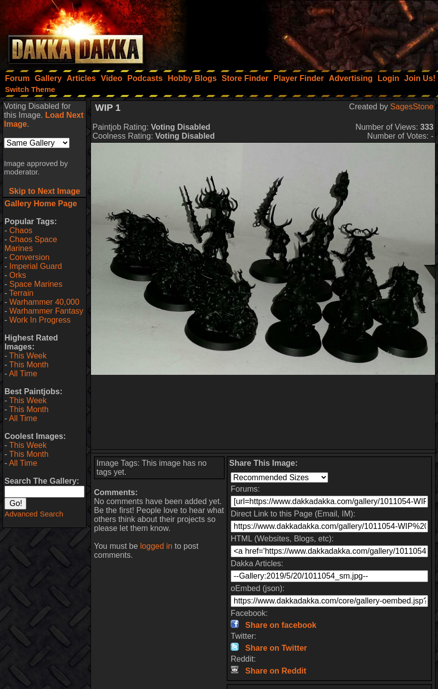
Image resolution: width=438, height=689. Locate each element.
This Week (27, 355)
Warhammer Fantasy (46, 311)
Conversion (29, 257)
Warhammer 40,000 (44, 302)
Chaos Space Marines (30, 244)
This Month (28, 364)
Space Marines (36, 284)
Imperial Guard (35, 266)
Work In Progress (40, 320)
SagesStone (412, 106)
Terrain (21, 293)
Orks (17, 275)
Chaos (20, 230)
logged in (156, 546)
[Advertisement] (304, 32)
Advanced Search (33, 514)
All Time (23, 373)
